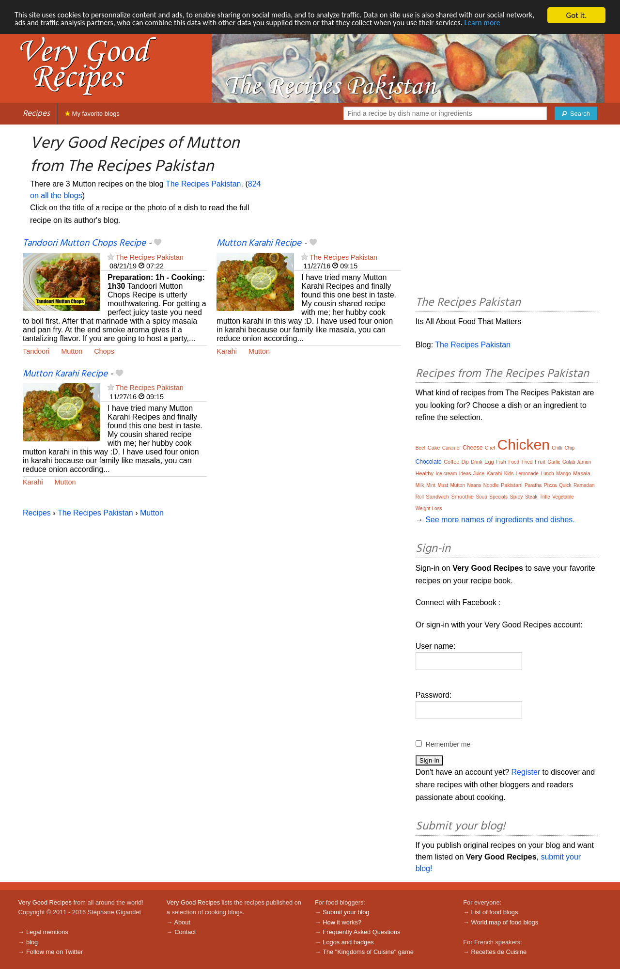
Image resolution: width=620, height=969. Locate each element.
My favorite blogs (92, 113)
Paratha (533, 485)
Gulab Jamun (576, 462)
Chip (569, 448)
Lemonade (527, 473)
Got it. (576, 15)
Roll (420, 497)
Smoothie (462, 497)
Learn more (34, 32)
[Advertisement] (506, 212)
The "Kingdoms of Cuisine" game (368, 951)
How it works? (342, 922)
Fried (527, 462)
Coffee (451, 462)
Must (442, 485)
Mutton (71, 351)
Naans (474, 485)
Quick (565, 485)
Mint (430, 485)
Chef (490, 448)
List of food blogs (494, 912)
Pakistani (512, 485)
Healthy (425, 473)
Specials (498, 497)
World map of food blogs (504, 922)
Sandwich (437, 497)
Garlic (553, 462)
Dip (465, 462)
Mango (563, 473)
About (182, 922)
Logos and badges (348, 942)
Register (526, 772)
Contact (185, 932)
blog (32, 942)
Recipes (36, 113)
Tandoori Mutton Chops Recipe (84, 243)
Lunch (547, 473)
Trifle (545, 497)
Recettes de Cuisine (499, 951)
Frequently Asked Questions (361, 932)
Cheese (472, 447)
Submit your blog (346, 912)
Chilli (557, 448)
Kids (508, 473)
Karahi (227, 351)
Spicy (516, 497)
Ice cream (446, 473)
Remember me (448, 744)
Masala (581, 473)
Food (513, 462)
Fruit (540, 462)
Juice (478, 473)
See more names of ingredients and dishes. (500, 520)
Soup (481, 497)
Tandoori (36, 351)
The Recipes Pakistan (203, 184)
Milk (420, 485)
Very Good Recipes (45, 902)
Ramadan (584, 485)
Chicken (523, 445)
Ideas (465, 473)
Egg (489, 462)
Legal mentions (47, 932)
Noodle (491, 485)
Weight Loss (429, 508)
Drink (476, 462)
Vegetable (563, 497)
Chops (104, 351)
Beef (421, 448)
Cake (434, 448)
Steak (531, 497)
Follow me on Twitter (54, 951)
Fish (501, 462)
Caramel (451, 448)
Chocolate (429, 461)
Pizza (550, 485)
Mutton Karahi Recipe (259, 243)
